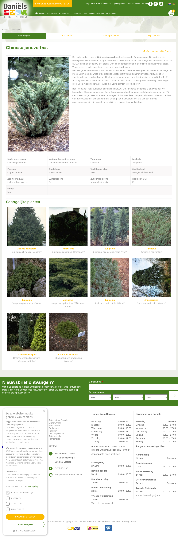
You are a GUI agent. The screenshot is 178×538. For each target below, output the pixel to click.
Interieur (53, 431)
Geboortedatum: (97, 392)
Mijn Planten (154, 35)
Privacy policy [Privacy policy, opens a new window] (32, 486)
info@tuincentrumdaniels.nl (68, 474)
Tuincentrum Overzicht (109, 521)
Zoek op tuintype (110, 35)
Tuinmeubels (55, 436)
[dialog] (25, 471)
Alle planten (67, 35)
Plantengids (24, 35)
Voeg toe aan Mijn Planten (159, 51)
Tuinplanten (54, 425)
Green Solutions (88, 521)
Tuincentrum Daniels (58, 420)
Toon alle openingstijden (103, 503)
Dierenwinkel (55, 423)
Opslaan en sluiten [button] (25, 517)
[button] (25, 530)
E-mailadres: (96, 382)
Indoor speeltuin (56, 433)
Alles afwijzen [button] (25, 524)
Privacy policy (129, 521)
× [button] (44, 411)
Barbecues (54, 428)
